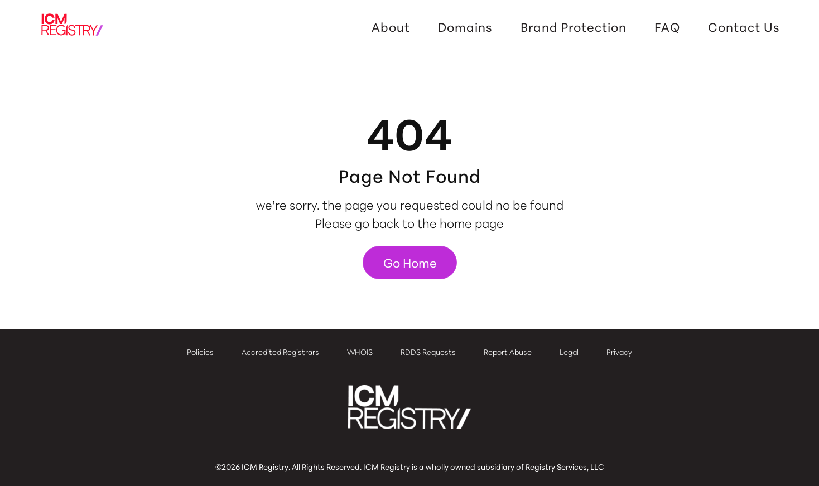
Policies (200, 351)
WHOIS (360, 351)
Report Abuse (508, 351)
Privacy (619, 351)
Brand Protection (574, 27)
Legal (569, 351)
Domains (465, 27)
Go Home (410, 262)
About (391, 27)
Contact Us (744, 27)
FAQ (667, 27)
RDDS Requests (428, 351)
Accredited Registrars (280, 351)
